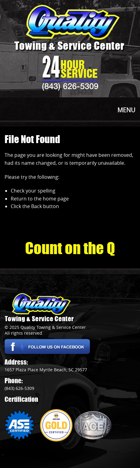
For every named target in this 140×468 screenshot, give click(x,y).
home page (56, 198)
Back (36, 206)
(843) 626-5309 (70, 86)
